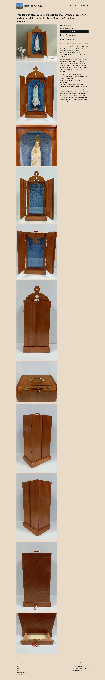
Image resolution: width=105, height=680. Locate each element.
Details (62, 39)
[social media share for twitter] (63, 35)
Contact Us (19, 674)
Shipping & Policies (70, 39)
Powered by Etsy (77, 670)
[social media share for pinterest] (66, 35)
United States (69, 28)
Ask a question (72, 35)
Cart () (83, 5)
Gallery (77, 5)
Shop (67, 5)
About (71, 5)
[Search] (88, 6)
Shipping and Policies (21, 672)
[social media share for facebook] (60, 35)
